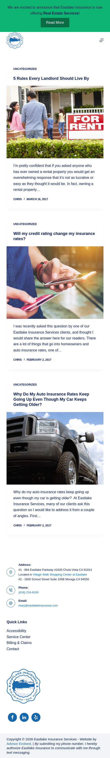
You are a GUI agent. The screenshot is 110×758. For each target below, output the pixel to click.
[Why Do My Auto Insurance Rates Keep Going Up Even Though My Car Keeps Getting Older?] (55, 448)
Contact (13, 649)
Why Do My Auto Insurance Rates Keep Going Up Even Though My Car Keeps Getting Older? (51, 399)
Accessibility (16, 631)
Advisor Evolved (19, 744)
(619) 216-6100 (29, 592)
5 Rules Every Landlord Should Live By (51, 78)
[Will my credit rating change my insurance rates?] (55, 282)
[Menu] (101, 40)
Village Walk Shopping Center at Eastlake (60, 574)
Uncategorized (25, 69)
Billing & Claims (19, 643)
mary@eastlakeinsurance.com (38, 605)
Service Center (18, 637)
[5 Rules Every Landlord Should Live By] (55, 122)
